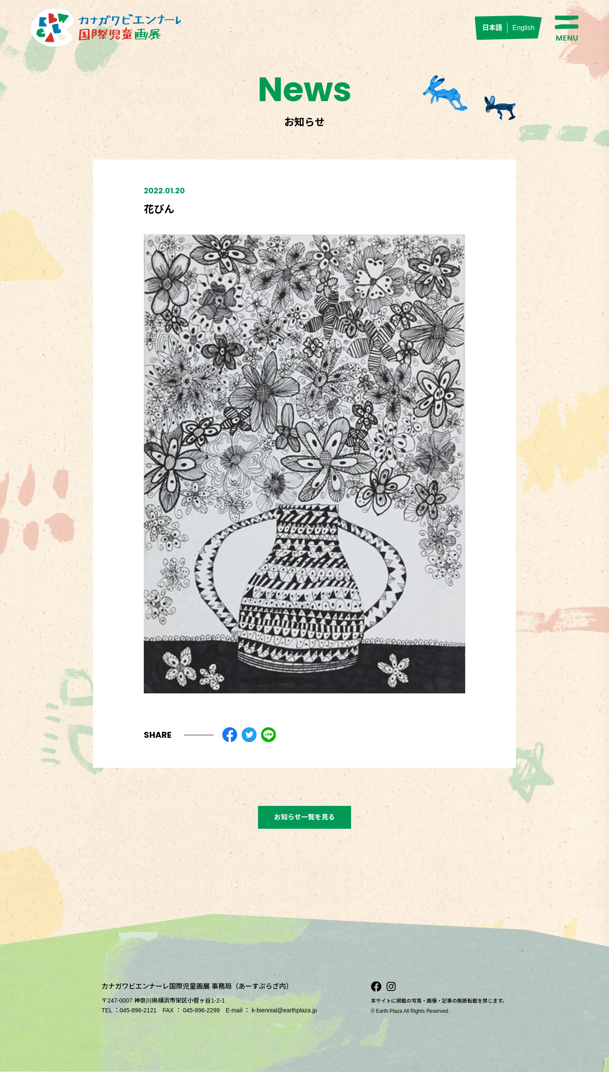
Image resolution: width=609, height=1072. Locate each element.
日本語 (492, 27)
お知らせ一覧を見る (304, 817)
